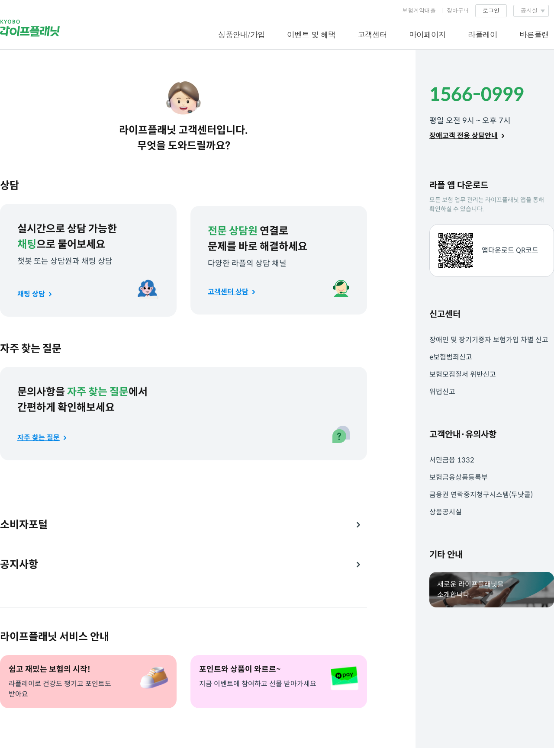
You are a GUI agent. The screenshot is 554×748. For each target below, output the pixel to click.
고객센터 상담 (228, 291)
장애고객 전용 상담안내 (463, 135)
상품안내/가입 (241, 34)
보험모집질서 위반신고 (462, 374)
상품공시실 (445, 512)
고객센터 (372, 34)
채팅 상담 (31, 294)
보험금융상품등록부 (458, 477)
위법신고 (442, 391)
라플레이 (482, 34)
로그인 (491, 10)
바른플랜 (534, 34)
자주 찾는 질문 (38, 437)
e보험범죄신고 (450, 357)
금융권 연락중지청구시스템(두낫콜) (481, 494)
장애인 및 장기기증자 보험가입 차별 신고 (488, 339)
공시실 (529, 10)
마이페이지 (427, 34)
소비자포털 (24, 524)
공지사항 (19, 564)
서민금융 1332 (451, 460)
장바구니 (458, 10)
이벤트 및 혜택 (311, 34)
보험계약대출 (419, 10)
